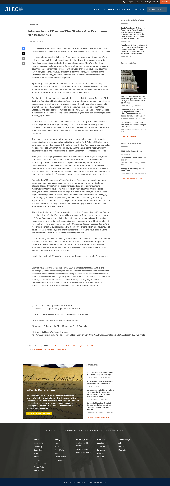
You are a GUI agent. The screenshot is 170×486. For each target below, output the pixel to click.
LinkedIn (100, 453)
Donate (165, 2)
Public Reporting (40, 464)
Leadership (38, 447)
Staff (36, 453)
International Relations (41, 349)
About (97, 9)
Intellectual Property (73, 346)
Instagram (101, 450)
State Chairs (38, 450)
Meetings (109, 9)
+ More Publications (131, 179)
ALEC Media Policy (83, 452)
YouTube (100, 457)
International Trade (88, 346)
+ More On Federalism (98, 417)
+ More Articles (129, 137)
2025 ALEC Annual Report (132, 151)
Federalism (59, 346)
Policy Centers (60, 457)
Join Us (139, 2)
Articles (139, 9)
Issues (57, 443)
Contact (37, 460)
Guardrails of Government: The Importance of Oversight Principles (133, 125)
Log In (130, 2)
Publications (124, 9)
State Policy (157, 9)
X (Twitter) (101, 447)
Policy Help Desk (151, 2)
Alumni (36, 457)
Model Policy (60, 450)
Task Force (59, 447)
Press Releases (82, 449)
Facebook (101, 443)
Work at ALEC (39, 470)
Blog (57, 453)
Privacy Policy (39, 467)
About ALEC (38, 443)
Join (120, 443)
